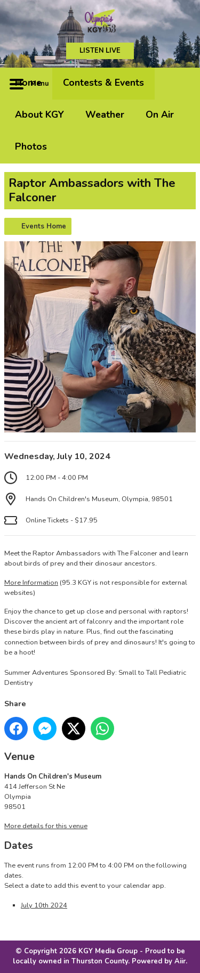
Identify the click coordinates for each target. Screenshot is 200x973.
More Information (31, 582)
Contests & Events (103, 82)
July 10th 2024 (44, 905)
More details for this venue (45, 826)
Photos (31, 146)
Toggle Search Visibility (180, 84)
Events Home (43, 226)
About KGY (39, 114)
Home (28, 82)
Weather (104, 114)
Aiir (180, 961)
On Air (160, 114)
